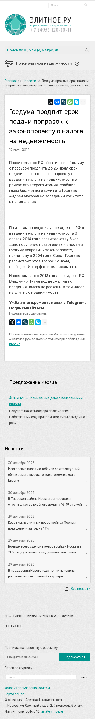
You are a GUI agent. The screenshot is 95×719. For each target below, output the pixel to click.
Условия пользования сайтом (27, 688)
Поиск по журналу (19, 668)
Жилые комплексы (41, 616)
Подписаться (75, 657)
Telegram (75, 302)
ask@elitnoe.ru (52, 711)
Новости (29, 81)
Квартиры (13, 616)
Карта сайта (14, 694)
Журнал (68, 616)
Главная (11, 81)
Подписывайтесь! (26, 308)
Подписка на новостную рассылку (31, 648)
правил (14, 344)
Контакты (13, 626)
